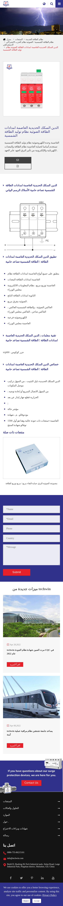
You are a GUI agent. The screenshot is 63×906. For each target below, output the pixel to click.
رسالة (6, 835)
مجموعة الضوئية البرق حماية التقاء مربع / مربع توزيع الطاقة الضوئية (31, 483)
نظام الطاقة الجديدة (34, 39)
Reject (25, 901)
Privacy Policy (49, 895)
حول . (6, 821)
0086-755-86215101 (15, 852)
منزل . (9, 39)
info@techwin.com (15, 858)
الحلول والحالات (11, 808)
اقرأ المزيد (15, 664)
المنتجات (19, 39)
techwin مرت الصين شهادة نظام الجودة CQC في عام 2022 (30, 652)
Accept (37, 901)
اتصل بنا (9, 845)
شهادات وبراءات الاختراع (15, 828)
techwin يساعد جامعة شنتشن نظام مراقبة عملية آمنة (30, 733)
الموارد (6, 815)
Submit (16, 572)
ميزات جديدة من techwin (31, 590)
